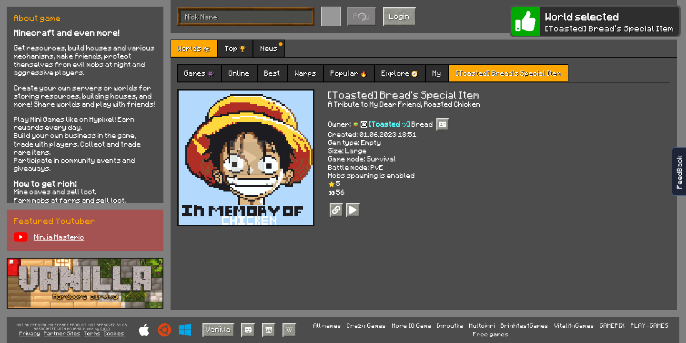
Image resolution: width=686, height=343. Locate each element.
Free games (491, 334)
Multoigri (482, 325)
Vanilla (218, 329)
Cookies (114, 333)
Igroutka (450, 325)
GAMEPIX (612, 325)
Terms (92, 333)
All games (327, 325)
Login (399, 16)
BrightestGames (525, 325)
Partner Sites (62, 333)
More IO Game (412, 325)
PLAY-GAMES (650, 325)
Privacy (30, 333)
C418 (105, 329)
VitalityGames (575, 325)
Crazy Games (366, 325)
